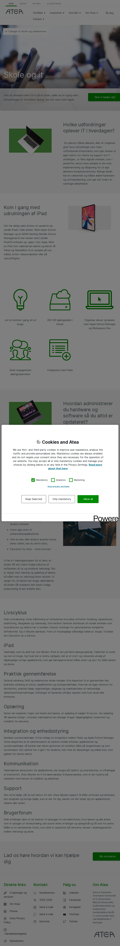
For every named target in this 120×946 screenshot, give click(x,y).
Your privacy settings (59, 486)
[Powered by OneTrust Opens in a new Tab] (105, 516)
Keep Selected (33, 498)
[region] (60, 473)
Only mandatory (61, 498)
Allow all (88, 498)
